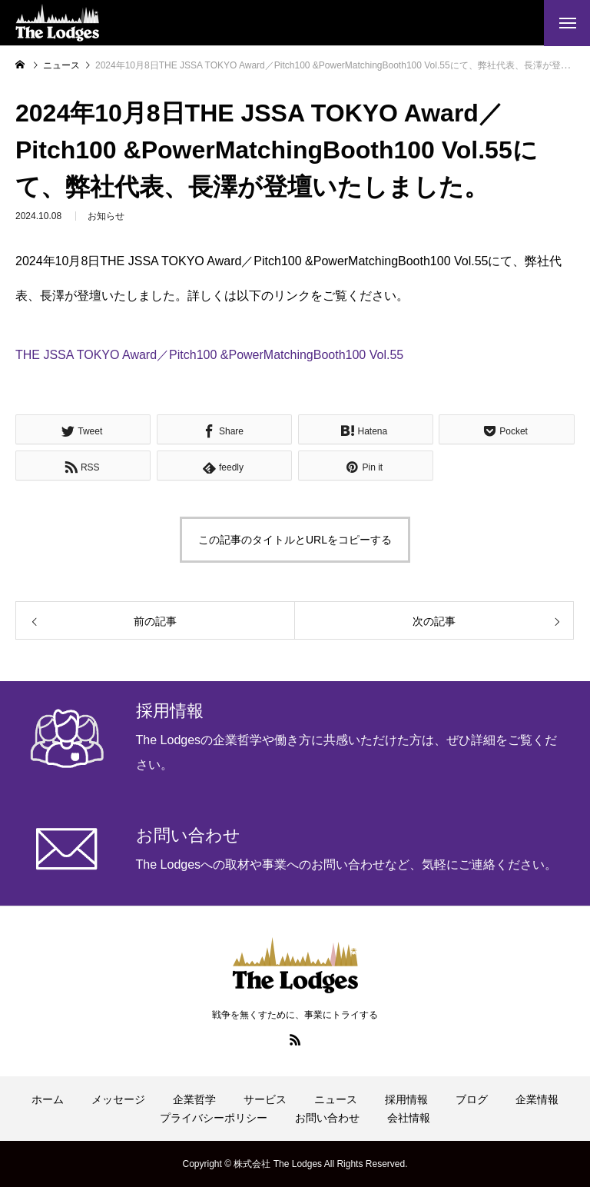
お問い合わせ (327, 1118)
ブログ (472, 1099)
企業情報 (537, 1099)
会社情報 (408, 1118)
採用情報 (406, 1099)
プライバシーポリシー (213, 1118)
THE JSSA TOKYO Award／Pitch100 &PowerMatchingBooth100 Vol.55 (209, 354)
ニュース (335, 1099)
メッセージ (118, 1099)
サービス (265, 1099)
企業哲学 (194, 1099)
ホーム (47, 1099)
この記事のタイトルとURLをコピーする (295, 540)
